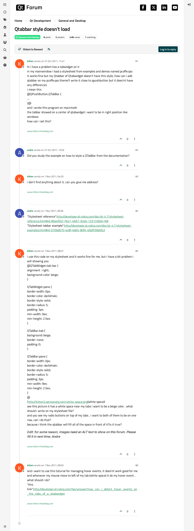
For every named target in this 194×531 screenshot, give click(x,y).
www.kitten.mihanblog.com (40, 131)
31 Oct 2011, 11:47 (54, 61)
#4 (136, 211)
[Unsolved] (5, 65)
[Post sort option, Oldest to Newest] (30, 49)
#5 (136, 251)
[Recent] (5, 12)
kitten (30, 61)
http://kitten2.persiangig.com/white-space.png (58, 401)
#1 (136, 61)
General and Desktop (27, 37)
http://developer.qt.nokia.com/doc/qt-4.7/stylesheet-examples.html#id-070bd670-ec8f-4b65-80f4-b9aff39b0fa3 (79, 227)
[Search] (5, 50)
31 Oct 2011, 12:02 (54, 150)
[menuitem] (189, 5)
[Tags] (5, 20)
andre (30, 150)
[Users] (5, 35)
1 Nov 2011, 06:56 (53, 211)
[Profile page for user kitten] (19, 63)
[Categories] (5, 5)
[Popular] (5, 27)
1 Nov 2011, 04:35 (54, 176)
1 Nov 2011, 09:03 (54, 465)
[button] (5, 526)
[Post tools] (134, 139)
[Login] (189, 5)
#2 (136, 150)
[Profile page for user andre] (19, 152)
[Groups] (5, 42)
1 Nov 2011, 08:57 (54, 251)
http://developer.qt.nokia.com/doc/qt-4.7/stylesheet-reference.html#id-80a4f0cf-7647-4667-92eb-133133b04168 (75, 218)
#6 (136, 465)
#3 (136, 176)
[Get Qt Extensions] (5, 57)
